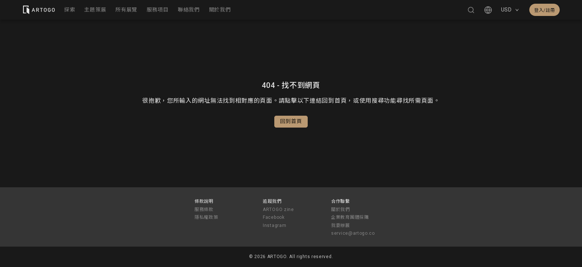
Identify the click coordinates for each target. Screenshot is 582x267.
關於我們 (340, 209)
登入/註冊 (544, 10)
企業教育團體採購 (350, 217)
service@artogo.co (353, 233)
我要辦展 (340, 225)
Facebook (274, 217)
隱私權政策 (206, 217)
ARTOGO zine (278, 209)
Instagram (274, 225)
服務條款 (203, 209)
